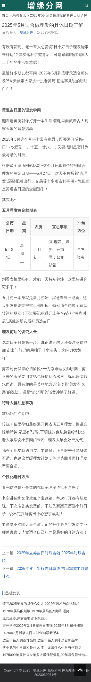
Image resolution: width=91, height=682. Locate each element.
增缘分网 (26, 32)
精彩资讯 (19, 15)
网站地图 (69, 670)
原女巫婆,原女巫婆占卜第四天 (25, 618)
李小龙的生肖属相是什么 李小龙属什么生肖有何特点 (42, 647)
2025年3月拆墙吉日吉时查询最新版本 (30, 633)
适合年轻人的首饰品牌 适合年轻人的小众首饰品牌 (40, 640)
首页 (5, 15)
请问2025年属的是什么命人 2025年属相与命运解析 (41, 604)
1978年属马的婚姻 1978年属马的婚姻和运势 (35, 611)
